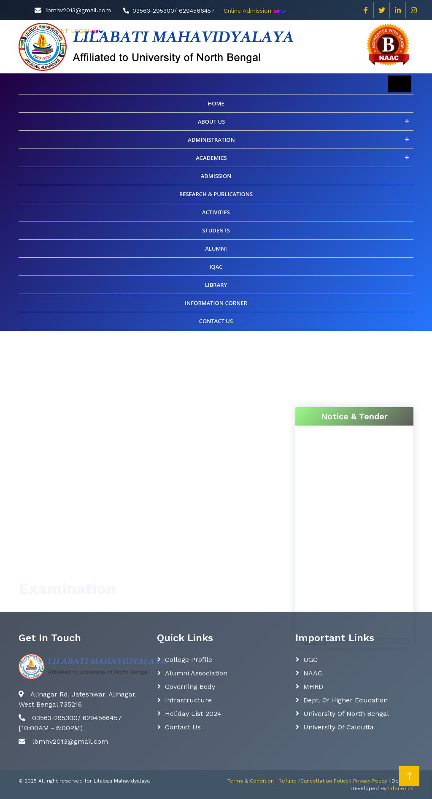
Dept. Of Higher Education (345, 700)
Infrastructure (188, 700)
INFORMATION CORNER (216, 303)
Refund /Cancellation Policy (313, 781)
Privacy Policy (370, 781)
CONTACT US (216, 321)
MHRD (313, 687)
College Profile (188, 660)
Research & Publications (216, 194)
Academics (211, 158)
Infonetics (400, 788)
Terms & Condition (250, 781)
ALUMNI (216, 248)
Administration (211, 139)
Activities (216, 212)
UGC (310, 660)
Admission (216, 176)
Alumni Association (196, 673)
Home (216, 103)
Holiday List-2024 (193, 714)
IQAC (215, 266)
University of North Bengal (346, 714)
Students (216, 230)
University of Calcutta (338, 727)
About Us (211, 121)
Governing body (190, 687)
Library (216, 285)
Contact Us (183, 727)
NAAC (312, 673)
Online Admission (247, 10)
